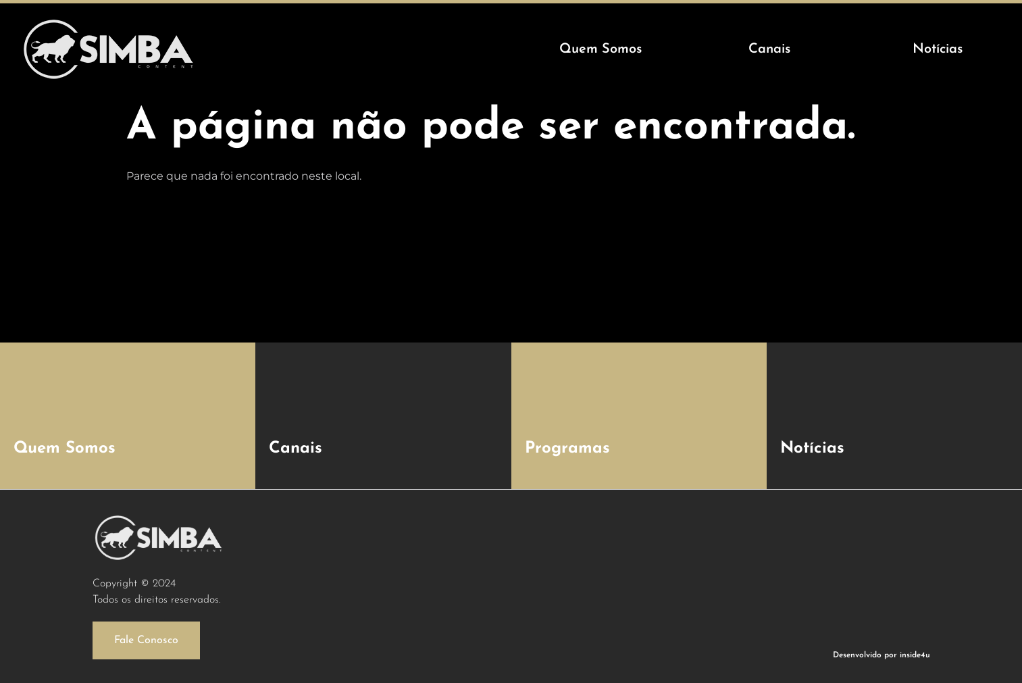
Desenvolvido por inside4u (881, 655)
